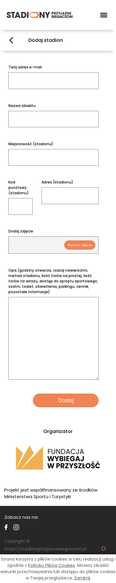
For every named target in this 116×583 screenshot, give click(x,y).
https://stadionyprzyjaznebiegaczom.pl (45, 549)
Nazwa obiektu (22, 105)
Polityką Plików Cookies (51, 565)
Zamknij (82, 578)
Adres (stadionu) (57, 182)
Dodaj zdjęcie (20, 231)
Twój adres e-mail (25, 67)
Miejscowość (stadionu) (30, 143)
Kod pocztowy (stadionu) (18, 187)
